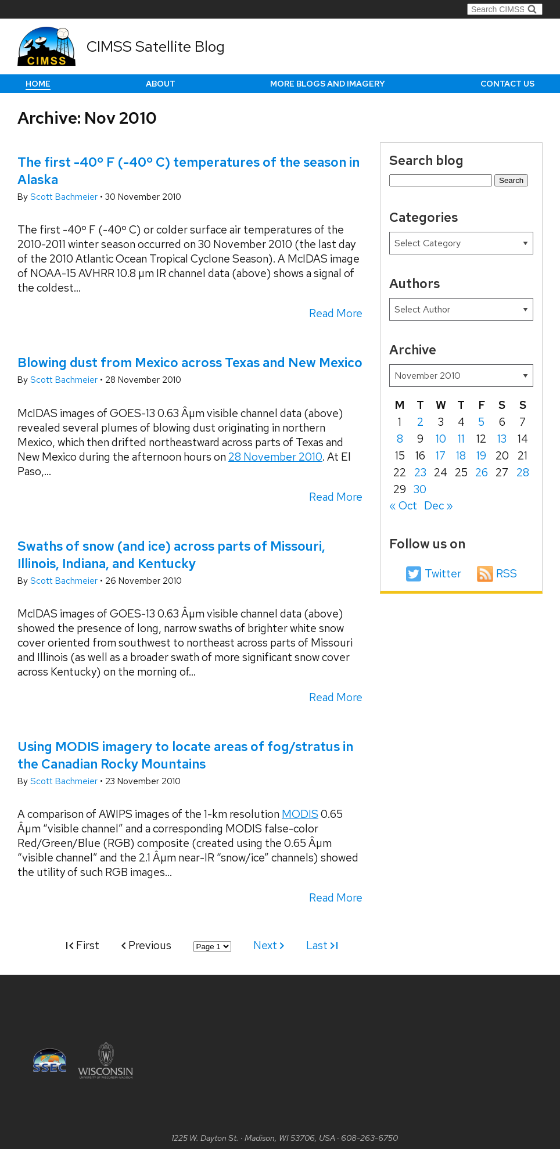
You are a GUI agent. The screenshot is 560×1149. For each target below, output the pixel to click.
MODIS (300, 814)
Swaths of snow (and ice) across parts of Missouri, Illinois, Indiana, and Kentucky (171, 554)
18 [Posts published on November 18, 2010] (461, 455)
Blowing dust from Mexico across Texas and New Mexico (189, 362)
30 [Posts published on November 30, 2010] (420, 489)
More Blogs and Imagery (327, 83)
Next (268, 945)
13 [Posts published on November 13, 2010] (502, 439)
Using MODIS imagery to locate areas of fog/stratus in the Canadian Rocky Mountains (185, 755)
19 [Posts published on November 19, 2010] (481, 455)
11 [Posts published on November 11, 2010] (461, 439)
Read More (335, 313)
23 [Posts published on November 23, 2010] (420, 472)
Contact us (507, 83)
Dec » (438, 505)
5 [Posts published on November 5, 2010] (481, 422)
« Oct (403, 505)
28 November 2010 (275, 457)
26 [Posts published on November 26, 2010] (481, 472)
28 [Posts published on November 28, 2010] (522, 472)
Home (38, 83)
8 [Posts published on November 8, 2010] (400, 439)
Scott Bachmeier (65, 197)
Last (322, 945)
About (160, 83)
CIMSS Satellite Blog (156, 46)
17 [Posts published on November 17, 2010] (441, 455)
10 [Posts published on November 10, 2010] (441, 439)
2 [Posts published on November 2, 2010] (420, 422)
